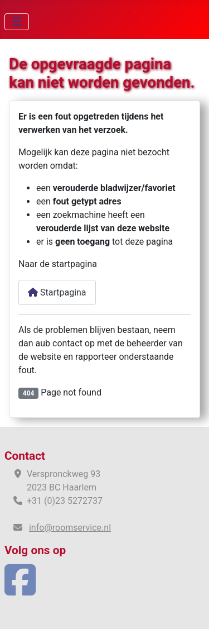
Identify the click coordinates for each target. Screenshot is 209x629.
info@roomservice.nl (70, 527)
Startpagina (57, 292)
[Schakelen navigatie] (16, 21)
